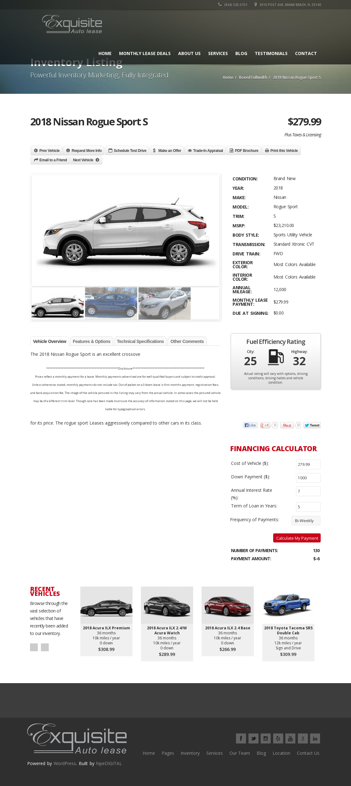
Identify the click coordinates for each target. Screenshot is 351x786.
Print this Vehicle (284, 151)
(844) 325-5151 (233, 5)
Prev (34, 647)
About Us (189, 53)
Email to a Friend (53, 160)
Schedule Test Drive (130, 151)
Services (218, 53)
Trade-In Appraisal (208, 151)
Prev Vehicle (49, 151)
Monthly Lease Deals (145, 53)
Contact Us (308, 753)
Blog (241, 53)
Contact (306, 53)
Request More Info (87, 151)
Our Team (239, 753)
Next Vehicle (83, 160)
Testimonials (271, 53)
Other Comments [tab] (187, 341)
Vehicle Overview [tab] (49, 341)
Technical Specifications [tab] (140, 341)
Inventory (190, 753)
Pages (168, 753)
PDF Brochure (246, 151)
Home (105, 53)
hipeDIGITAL (109, 763)
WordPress (65, 763)
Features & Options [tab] (91, 341)
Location (281, 753)
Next (45, 647)
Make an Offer (169, 151)
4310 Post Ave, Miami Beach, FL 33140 (287, 5)
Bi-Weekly (304, 520)
